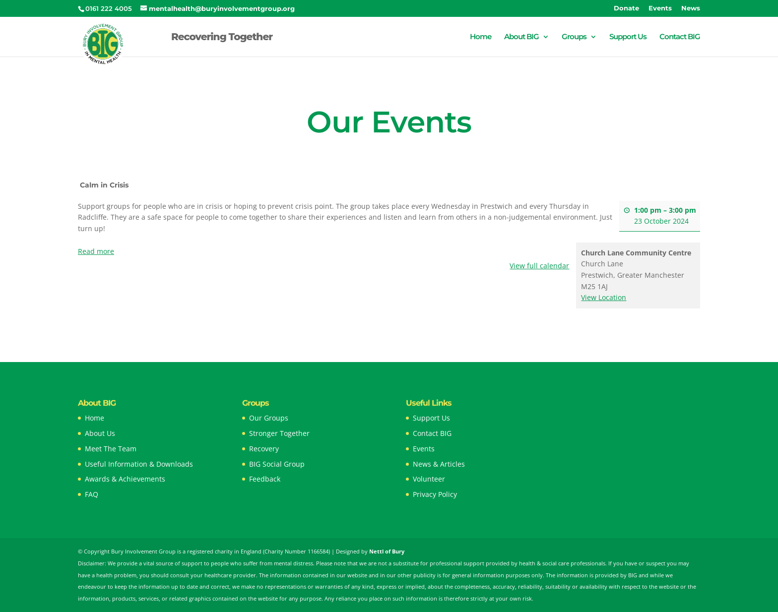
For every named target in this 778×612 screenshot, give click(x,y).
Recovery (264, 448)
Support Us (628, 37)
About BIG (521, 37)
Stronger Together (279, 433)
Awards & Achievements (125, 479)
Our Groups (268, 418)
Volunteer (429, 479)
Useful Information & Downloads (139, 464)
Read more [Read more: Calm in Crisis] (96, 250)
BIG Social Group (277, 464)
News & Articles (439, 464)
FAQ (91, 494)
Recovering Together (221, 38)
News (690, 8)
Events (660, 8)
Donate (626, 8)
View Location (603, 297)
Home (480, 37)
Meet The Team (110, 448)
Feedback (264, 479)
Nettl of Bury (386, 551)
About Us (100, 433)
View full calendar (539, 265)
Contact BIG (679, 37)
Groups (574, 37)
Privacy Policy (435, 494)
